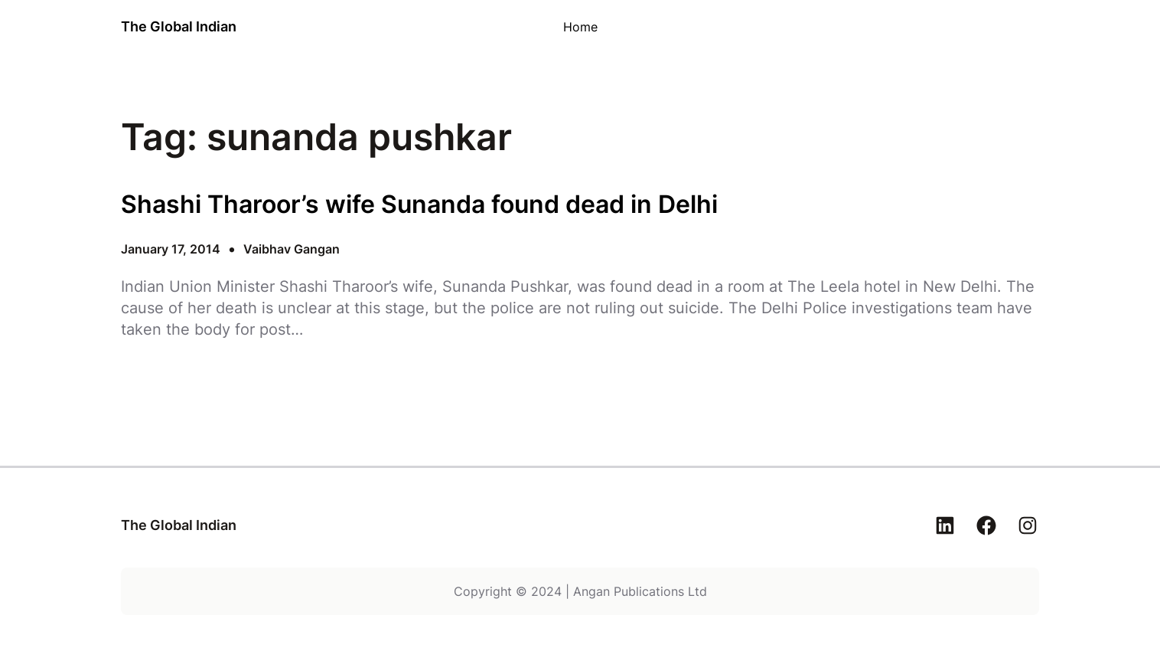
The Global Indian (178, 26)
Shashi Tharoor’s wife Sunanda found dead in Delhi (419, 204)
